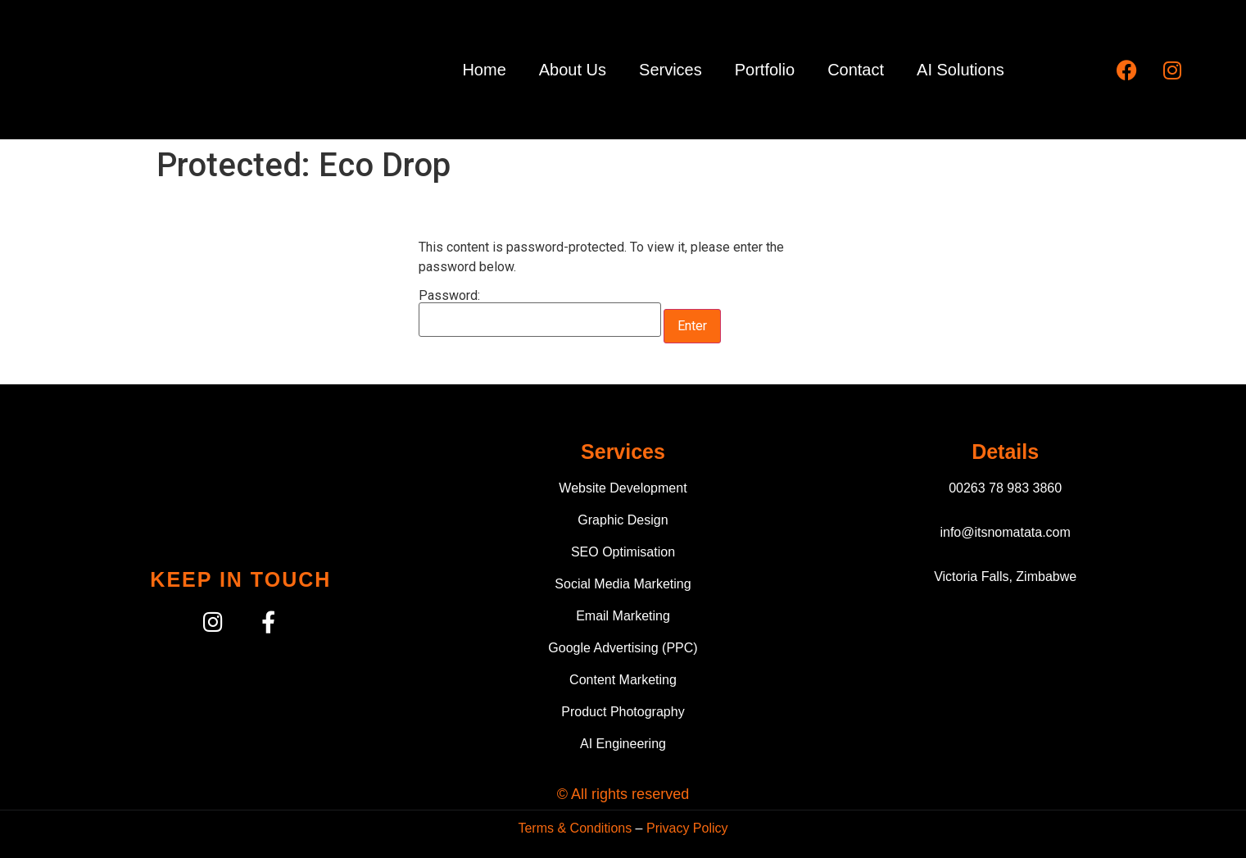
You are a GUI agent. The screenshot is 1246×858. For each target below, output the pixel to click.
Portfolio (765, 70)
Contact (855, 70)
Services (670, 70)
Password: (540, 313)
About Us (572, 70)
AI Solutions (960, 70)
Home (483, 70)
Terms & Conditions (575, 828)
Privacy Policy (687, 828)
